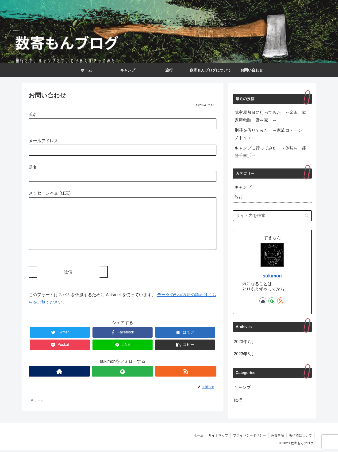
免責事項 (277, 437)
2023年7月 (244, 341)
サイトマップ (218, 437)
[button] (185, 354)
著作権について (300, 437)
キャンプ (242, 187)
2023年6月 (244, 353)
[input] (272, 215)
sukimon (272, 275)
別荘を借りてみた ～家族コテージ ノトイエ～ (270, 134)
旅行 (238, 197)
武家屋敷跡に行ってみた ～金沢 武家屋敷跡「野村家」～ (270, 116)
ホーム (199, 437)
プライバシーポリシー (249, 437)
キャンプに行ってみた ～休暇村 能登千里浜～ (270, 152)
